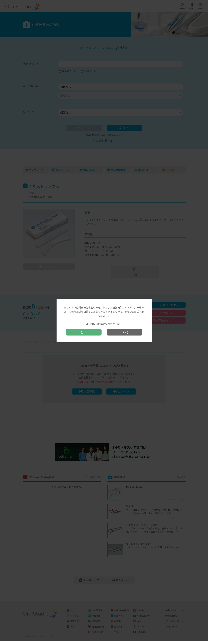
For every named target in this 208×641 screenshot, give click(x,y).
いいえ (124, 332)
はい (83, 332)
